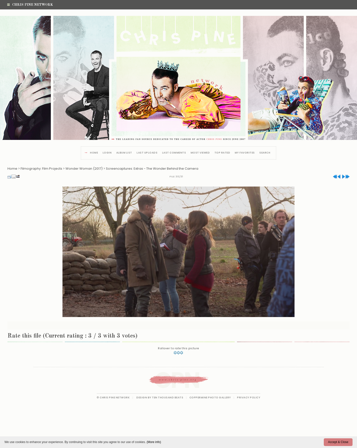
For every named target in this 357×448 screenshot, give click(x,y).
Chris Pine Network (30, 4)
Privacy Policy (248, 397)
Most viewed (200, 153)
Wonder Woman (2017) (84, 168)
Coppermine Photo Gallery (210, 397)
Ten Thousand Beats (167, 397)
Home (94, 153)
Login (107, 153)
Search (264, 153)
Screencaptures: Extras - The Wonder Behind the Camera (152, 168)
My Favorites (245, 153)
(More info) (154, 442)
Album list (124, 153)
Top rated (222, 153)
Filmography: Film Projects (41, 168)
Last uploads (147, 153)
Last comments (174, 153)
